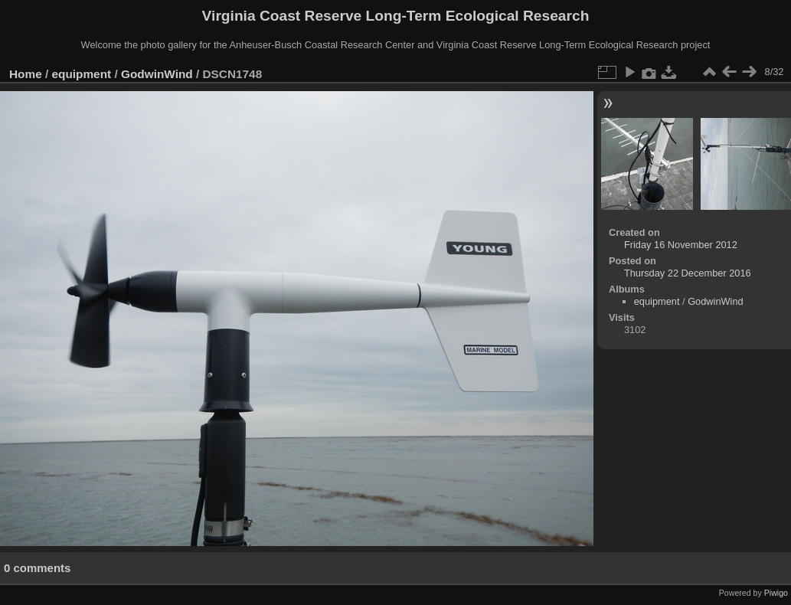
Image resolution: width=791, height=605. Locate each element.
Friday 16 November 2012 (680, 244)
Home (25, 73)
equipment (82, 73)
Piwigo (776, 592)
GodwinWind (157, 73)
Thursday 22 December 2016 (687, 273)
